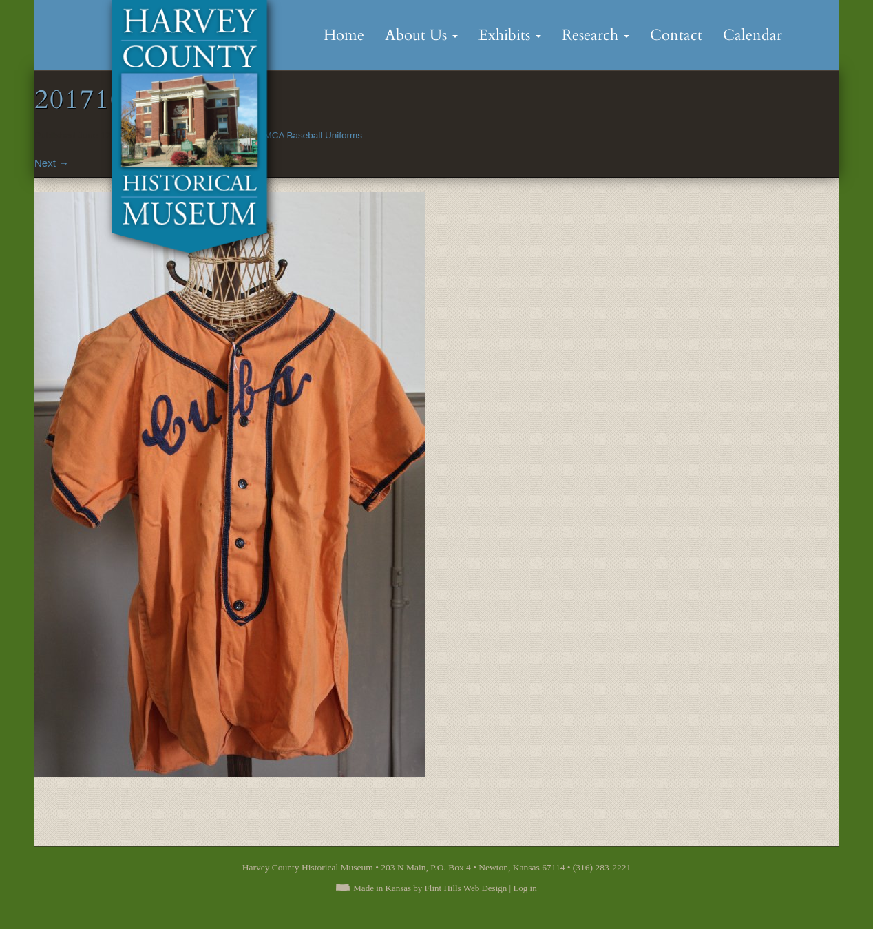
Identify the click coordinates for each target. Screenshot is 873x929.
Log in (524, 888)
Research (595, 35)
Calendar (752, 35)
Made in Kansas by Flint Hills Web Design (430, 888)
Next (51, 163)
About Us (421, 35)
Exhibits (509, 35)
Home (344, 35)
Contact (676, 35)
